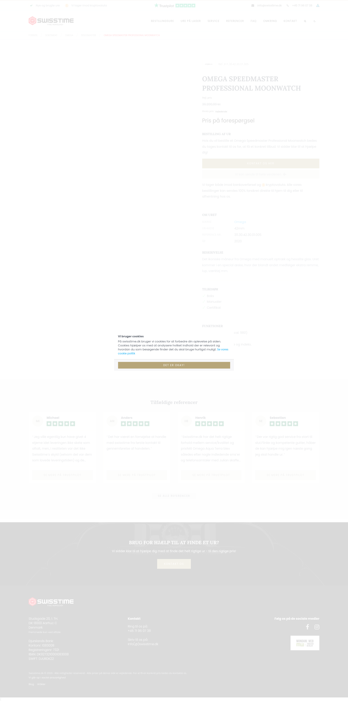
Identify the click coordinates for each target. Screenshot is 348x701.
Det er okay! (174, 365)
